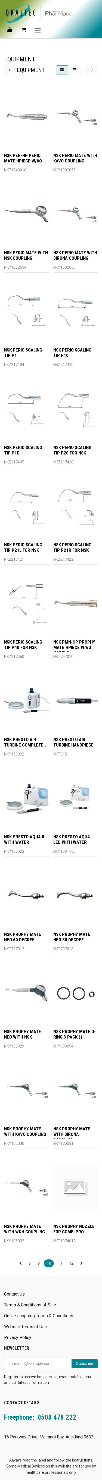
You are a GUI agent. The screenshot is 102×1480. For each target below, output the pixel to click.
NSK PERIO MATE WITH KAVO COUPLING (75, 158)
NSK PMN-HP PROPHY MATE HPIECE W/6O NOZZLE (74, 647)
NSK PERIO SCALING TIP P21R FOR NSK (72, 547)
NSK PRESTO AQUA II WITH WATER (24, 839)
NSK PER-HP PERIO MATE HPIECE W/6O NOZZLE (23, 161)
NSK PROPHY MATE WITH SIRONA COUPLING (71, 1134)
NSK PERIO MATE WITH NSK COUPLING (26, 255)
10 (49, 1263)
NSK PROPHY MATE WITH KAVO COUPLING (25, 1131)
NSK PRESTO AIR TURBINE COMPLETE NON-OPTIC (24, 745)
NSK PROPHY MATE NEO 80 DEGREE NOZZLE (71, 940)
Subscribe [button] (84, 1363)
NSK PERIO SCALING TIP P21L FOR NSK (23, 547)
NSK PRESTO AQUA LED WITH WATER (71, 839)
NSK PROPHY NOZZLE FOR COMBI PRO (74, 1229)
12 (71, 1263)
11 (60, 1263)
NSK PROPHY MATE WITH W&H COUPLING (24, 1229)
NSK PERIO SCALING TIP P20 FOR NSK (72, 450)
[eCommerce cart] (24, 30)
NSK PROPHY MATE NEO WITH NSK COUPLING (22, 1037)
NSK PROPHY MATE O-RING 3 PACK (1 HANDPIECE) (74, 1037)
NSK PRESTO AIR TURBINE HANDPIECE (73, 742)
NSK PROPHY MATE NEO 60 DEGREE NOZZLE (22, 940)
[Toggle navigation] (38, 30)
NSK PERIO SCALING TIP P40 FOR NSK (23, 644)
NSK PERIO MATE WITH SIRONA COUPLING (75, 255)
